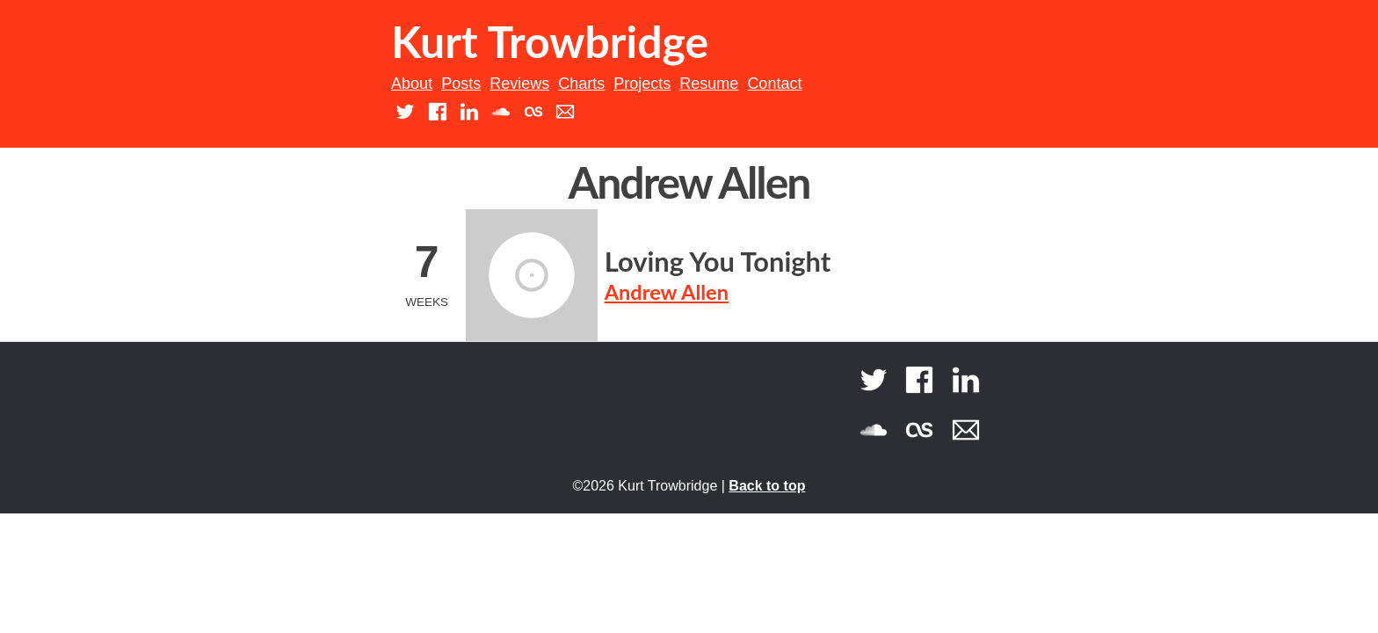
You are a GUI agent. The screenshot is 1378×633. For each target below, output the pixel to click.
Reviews (519, 83)
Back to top (767, 485)
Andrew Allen (667, 292)
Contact (774, 83)
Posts (461, 83)
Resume (708, 83)
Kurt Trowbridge (549, 41)
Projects (642, 83)
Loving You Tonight (718, 261)
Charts (581, 83)
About (411, 83)
